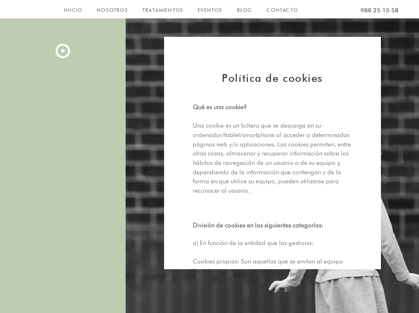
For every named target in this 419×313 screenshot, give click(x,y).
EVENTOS (210, 10)
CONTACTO (282, 10)
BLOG (244, 10)
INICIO (73, 10)
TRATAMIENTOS (162, 10)
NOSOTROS (112, 10)
